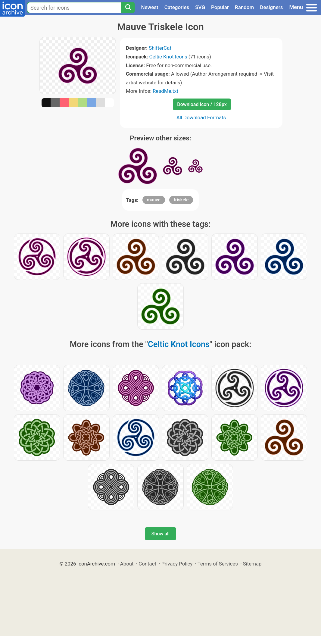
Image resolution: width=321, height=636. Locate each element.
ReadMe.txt (165, 91)
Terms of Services (218, 564)
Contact (147, 564)
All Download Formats (201, 117)
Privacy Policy (176, 564)
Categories (176, 7)
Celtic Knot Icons (168, 57)
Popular (220, 7)
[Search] (128, 7)
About (127, 564)
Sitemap (252, 564)
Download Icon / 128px (201, 104)
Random (244, 7)
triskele (181, 199)
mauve (153, 199)
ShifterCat (160, 48)
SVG (200, 7)
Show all (160, 534)
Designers (271, 7)
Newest (149, 7)
